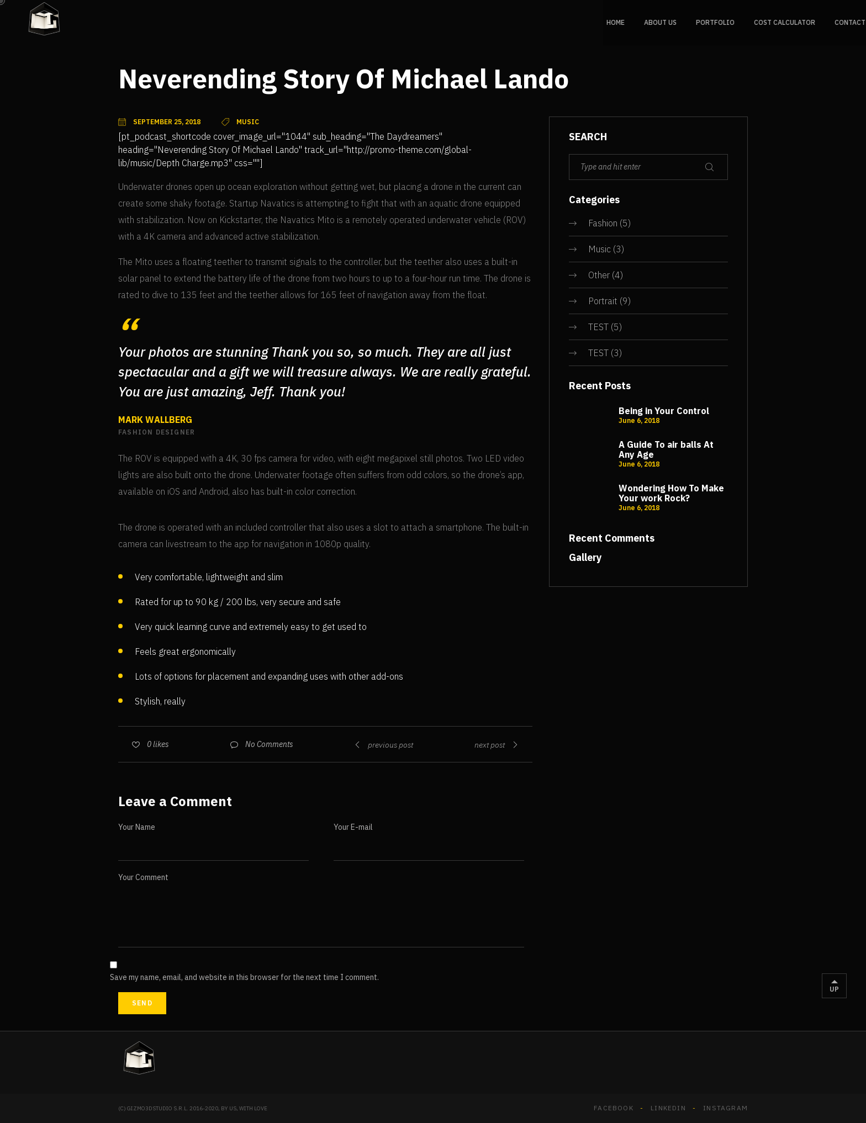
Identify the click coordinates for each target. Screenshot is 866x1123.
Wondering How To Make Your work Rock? (671, 493)
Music (599, 249)
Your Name (136, 827)
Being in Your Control (664, 411)
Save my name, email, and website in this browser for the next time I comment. (244, 977)
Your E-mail (353, 827)
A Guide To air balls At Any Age (666, 449)
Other (599, 274)
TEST (598, 326)
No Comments (269, 744)
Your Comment (143, 877)
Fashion (602, 223)
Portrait (602, 300)
